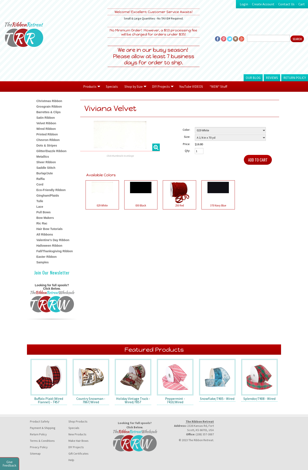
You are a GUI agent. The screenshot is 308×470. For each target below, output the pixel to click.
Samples (42, 262)
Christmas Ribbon (49, 101)
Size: (187, 137)
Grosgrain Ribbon (49, 106)
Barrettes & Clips (48, 112)
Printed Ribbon (47, 134)
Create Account (263, 4)
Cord (39, 184)
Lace (39, 206)
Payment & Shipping (42, 428)
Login (244, 4)
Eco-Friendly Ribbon (51, 190)
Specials (112, 86)
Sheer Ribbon (46, 162)
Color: (186, 130)
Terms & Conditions (42, 441)
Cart (301, 4)
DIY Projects (76, 447)
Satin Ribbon (45, 117)
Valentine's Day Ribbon (52, 240)
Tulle (39, 201)
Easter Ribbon (46, 256)
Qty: (187, 151)
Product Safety (39, 421)
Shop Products (77, 421)
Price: (186, 144)
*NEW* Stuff (218, 86)
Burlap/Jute (44, 173)
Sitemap (35, 453)
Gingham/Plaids (47, 195)
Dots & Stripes (46, 145)
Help (71, 460)
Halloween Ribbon (49, 245)
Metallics (42, 156)
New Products (77, 434)
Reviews (272, 78)
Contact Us (286, 4)
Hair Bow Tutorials (49, 229)
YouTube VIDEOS (191, 86)
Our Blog (253, 78)
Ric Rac (41, 223)
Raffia (40, 179)
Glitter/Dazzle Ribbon (51, 151)
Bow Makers (45, 217)
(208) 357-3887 (205, 434)
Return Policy (294, 78)
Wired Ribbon (46, 128)
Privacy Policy (39, 447)
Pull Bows (43, 212)
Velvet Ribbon (46, 123)
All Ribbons (44, 234)
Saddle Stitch (45, 167)
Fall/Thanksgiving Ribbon (54, 251)
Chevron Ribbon (48, 140)
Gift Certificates (78, 453)
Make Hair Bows (78, 441)
